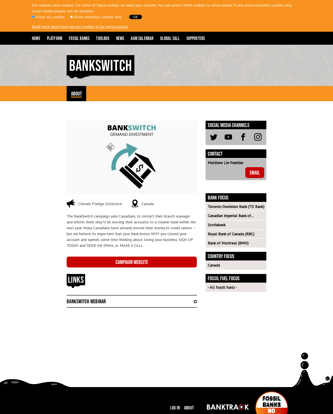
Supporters (195, 38)
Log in (175, 407)
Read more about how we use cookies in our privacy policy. (80, 26)
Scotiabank (217, 224)
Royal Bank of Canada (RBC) (231, 233)
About (189, 407)
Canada (214, 265)
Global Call (170, 38)
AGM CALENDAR (142, 38)
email (255, 172)
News (120, 38)
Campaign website (131, 262)
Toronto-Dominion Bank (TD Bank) (236, 206)
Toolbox (102, 38)
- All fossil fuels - (222, 287)
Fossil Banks (79, 38)
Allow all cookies (50, 16)
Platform (54, 38)
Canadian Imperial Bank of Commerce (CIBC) (229, 216)
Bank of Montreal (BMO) (228, 243)
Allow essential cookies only (98, 16)
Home (36, 38)
